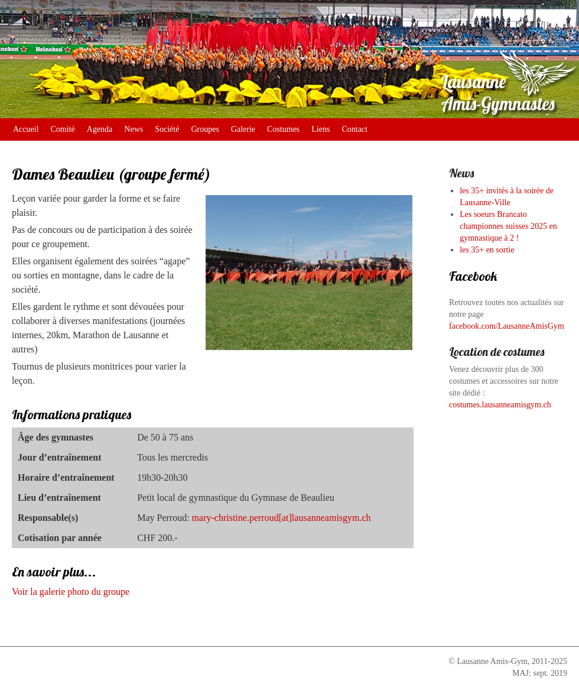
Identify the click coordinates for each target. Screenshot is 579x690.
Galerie (243, 129)
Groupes (205, 129)
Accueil (26, 129)
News (133, 129)
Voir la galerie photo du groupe (70, 592)
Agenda (100, 129)
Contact (354, 129)
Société (167, 129)
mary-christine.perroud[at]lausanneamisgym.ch (281, 518)
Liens (320, 129)
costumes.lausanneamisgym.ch (500, 404)
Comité (63, 129)
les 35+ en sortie (487, 249)
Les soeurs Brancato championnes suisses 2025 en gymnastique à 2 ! (508, 226)
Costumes (283, 129)
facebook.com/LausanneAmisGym (506, 326)
